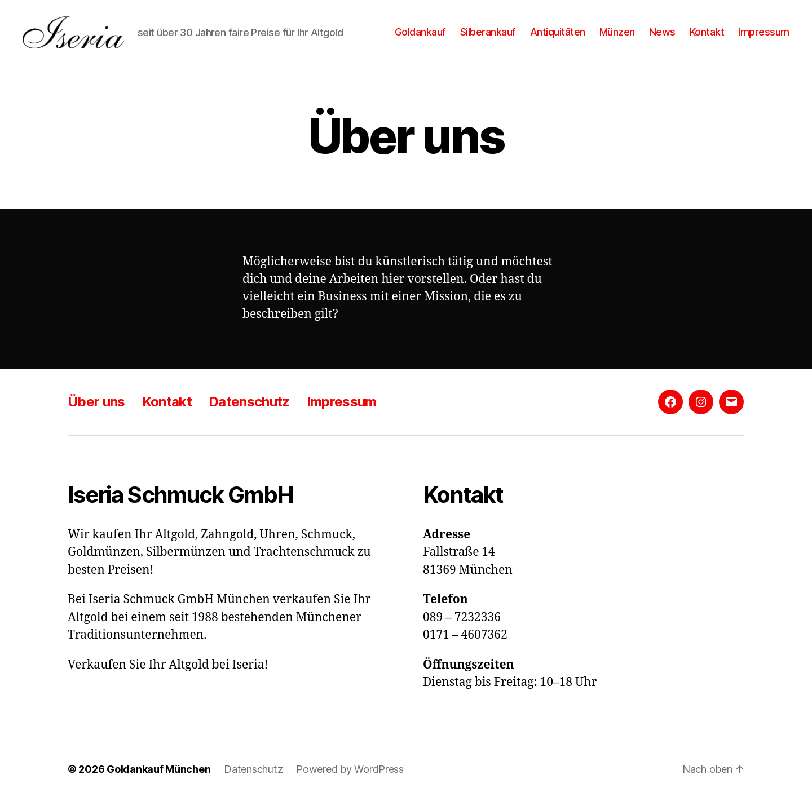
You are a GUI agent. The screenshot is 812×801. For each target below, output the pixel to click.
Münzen (617, 32)
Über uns (96, 401)
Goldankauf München (158, 769)
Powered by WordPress (350, 769)
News (662, 32)
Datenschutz (249, 401)
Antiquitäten (557, 32)
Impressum (763, 32)
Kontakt (707, 32)
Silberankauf (488, 32)
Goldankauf (420, 32)
